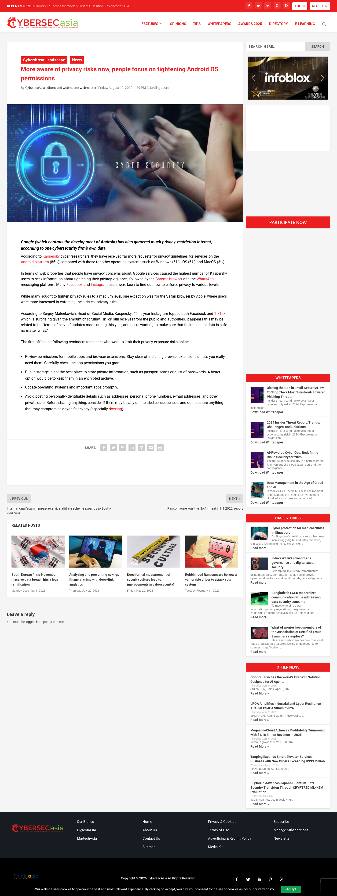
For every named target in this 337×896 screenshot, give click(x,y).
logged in (32, 622)
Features (150, 24)
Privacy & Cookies (222, 822)
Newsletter (282, 838)
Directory (278, 24)
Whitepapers (219, 24)
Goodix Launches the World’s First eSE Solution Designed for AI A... (84, 6)
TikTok (219, 313)
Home (147, 822)
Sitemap (149, 847)
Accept (291, 889)
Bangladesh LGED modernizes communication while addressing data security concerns (296, 597)
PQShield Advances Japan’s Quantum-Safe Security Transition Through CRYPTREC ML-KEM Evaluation (286, 787)
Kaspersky (51, 256)
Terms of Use (218, 830)
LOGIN (300, 6)
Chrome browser (168, 279)
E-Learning (305, 24)
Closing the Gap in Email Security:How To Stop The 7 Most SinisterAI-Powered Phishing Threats (296, 392)
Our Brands (85, 822)
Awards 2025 (250, 24)
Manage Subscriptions (291, 830)
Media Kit (215, 847)
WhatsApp (205, 279)
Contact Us (151, 838)
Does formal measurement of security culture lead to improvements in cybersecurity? (151, 579)
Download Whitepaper (266, 412)
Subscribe (281, 822)
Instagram (99, 284)
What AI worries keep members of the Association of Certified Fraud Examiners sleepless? (296, 632)
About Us (150, 830)
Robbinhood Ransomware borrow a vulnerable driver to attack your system (211, 579)
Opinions (178, 24)
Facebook (74, 284)
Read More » (259, 693)
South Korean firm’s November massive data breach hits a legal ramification (35, 579)
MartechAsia (87, 838)
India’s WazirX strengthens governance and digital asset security (293, 562)
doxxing (115, 409)
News (77, 60)
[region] (288, 78)
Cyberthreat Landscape (44, 60)
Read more (258, 548)
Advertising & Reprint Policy (229, 838)
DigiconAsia (86, 830)
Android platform (35, 262)
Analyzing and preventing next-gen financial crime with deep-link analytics (95, 579)
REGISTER (319, 6)
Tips (197, 24)
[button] (324, 27)
